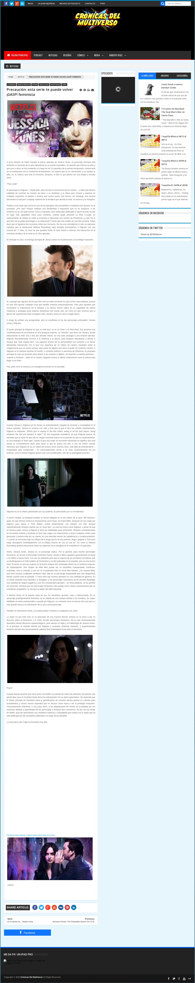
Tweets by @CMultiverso (151, 234)
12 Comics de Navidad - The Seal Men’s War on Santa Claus (173, 112)
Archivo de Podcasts (70, 3)
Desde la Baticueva (23, 84)
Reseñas (67, 55)
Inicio (30, 3)
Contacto (90, 3)
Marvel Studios (55, 84)
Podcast (38, 55)
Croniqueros (11, 84)
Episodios (107, 73)
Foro (102, 3)
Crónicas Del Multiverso (32, 977)
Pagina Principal (17, 55)
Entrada (34, 84)
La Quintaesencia (46, 3)
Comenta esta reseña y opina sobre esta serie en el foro (31, 835)
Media (97, 55)
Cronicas (97, 19)
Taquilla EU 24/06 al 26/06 (174, 185)
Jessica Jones (44, 84)
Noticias (53, 55)
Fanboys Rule (116, 55)
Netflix (21, 77)
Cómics (81, 55)
